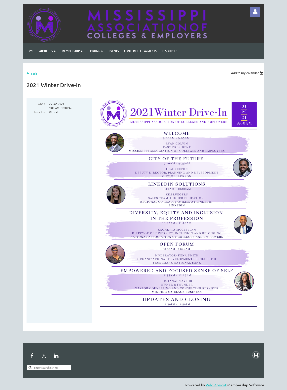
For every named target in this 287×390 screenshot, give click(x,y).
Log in (255, 12)
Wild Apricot (216, 385)
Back (34, 73)
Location (39, 112)
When (41, 103)
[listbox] (247, 73)
